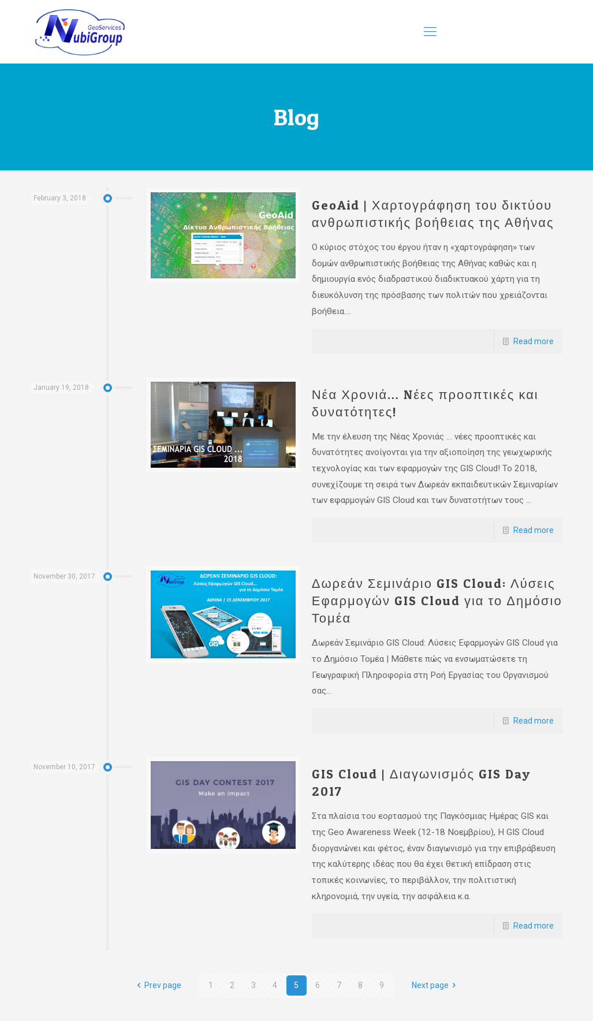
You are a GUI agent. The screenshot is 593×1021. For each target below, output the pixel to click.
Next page (436, 985)
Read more (533, 341)
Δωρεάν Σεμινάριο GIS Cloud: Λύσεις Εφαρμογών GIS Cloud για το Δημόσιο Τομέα (437, 600)
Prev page (157, 985)
